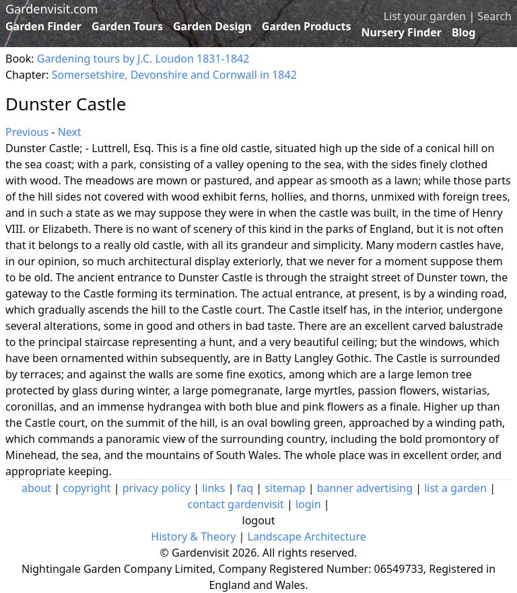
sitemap (285, 488)
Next (69, 132)
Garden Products (306, 26)
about (36, 488)
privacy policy (157, 488)
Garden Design (212, 26)
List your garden (425, 16)
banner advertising (365, 488)
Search (494, 16)
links (213, 488)
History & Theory (193, 536)
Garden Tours (127, 26)
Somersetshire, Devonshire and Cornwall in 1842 (174, 74)
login (308, 504)
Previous (26, 132)
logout (258, 520)
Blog (464, 32)
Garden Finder (43, 26)
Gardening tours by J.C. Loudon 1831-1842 (143, 58)
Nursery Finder (401, 32)
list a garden (455, 488)
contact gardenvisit (235, 504)
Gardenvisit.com (51, 9)
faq (245, 488)
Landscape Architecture (307, 536)
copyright (86, 488)
